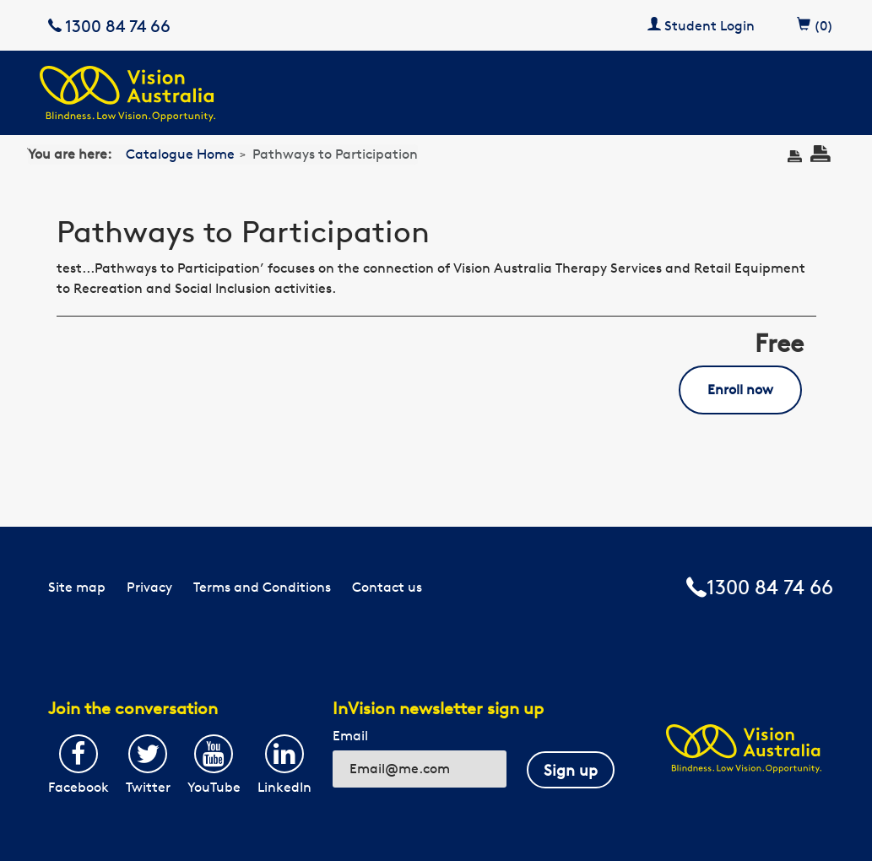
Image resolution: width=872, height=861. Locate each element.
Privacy (149, 587)
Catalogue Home (180, 154)
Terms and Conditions (262, 587)
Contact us (387, 587)
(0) (815, 23)
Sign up (571, 770)
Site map (77, 587)
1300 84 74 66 (109, 25)
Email (350, 736)
